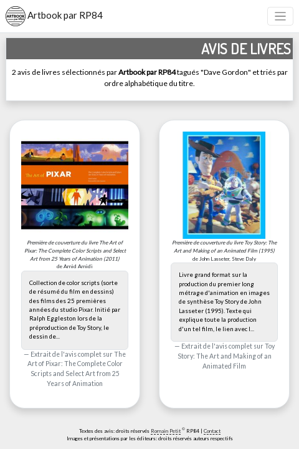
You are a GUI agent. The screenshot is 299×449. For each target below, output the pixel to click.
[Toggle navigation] (280, 16)
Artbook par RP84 (54, 16)
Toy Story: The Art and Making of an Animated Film (226, 356)
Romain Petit (166, 431)
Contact (212, 431)
